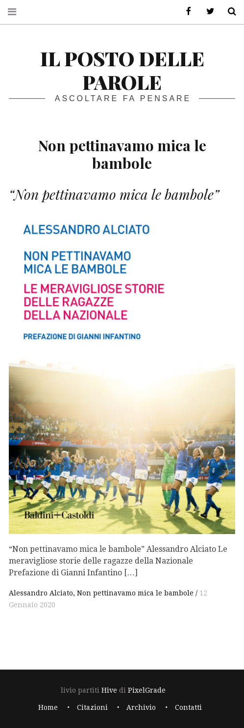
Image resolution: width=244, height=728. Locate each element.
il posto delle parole (122, 70)
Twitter (207, 11)
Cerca (228, 11)
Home (48, 707)
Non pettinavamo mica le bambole (135, 593)
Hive (109, 690)
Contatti (188, 707)
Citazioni (92, 707)
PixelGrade (147, 690)
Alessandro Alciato (41, 593)
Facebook (185, 11)
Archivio (141, 707)
